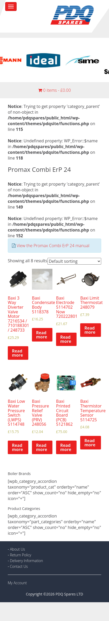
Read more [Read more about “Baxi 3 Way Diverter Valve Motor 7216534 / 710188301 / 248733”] (17, 353)
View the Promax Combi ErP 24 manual (53, 245)
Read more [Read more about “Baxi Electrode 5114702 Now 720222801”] (65, 339)
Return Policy (20, 554)
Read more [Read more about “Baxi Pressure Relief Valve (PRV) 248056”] (41, 447)
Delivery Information (26, 560)
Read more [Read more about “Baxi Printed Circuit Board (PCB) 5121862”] (65, 447)
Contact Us (19, 566)
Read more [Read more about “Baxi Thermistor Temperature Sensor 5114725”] (89, 443)
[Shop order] (74, 261)
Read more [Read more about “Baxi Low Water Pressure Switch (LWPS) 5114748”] (17, 447)
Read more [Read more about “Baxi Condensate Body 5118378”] (41, 335)
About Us (17, 549)
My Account (17, 582)
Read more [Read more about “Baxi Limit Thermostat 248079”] (89, 330)
